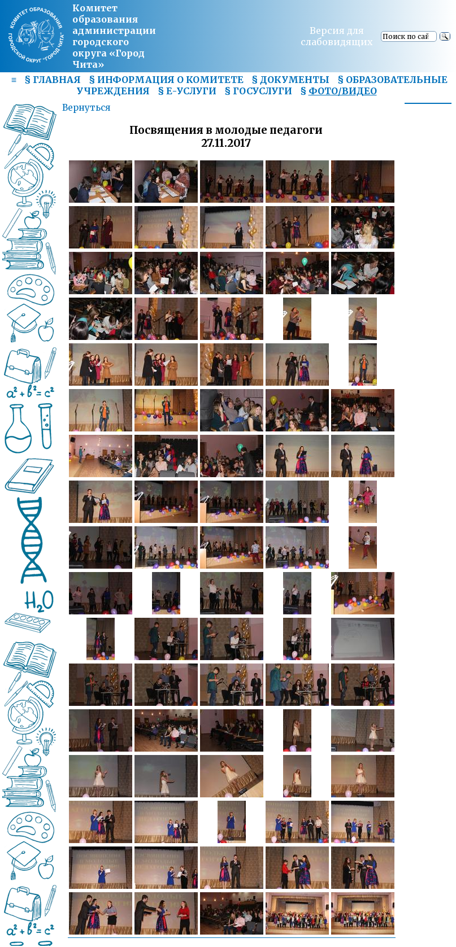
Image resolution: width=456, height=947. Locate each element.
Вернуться (86, 107)
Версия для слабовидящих (337, 36)
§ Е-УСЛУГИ (187, 91)
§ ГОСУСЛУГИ (258, 91)
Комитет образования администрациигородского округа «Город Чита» (114, 36)
